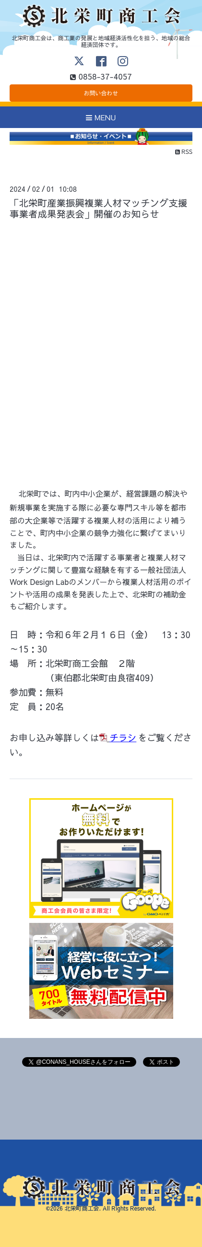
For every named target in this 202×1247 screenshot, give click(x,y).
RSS (183, 151)
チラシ (122, 737)
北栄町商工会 (81, 1208)
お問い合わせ (100, 93)
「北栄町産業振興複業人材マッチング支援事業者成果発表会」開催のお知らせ (99, 208)
